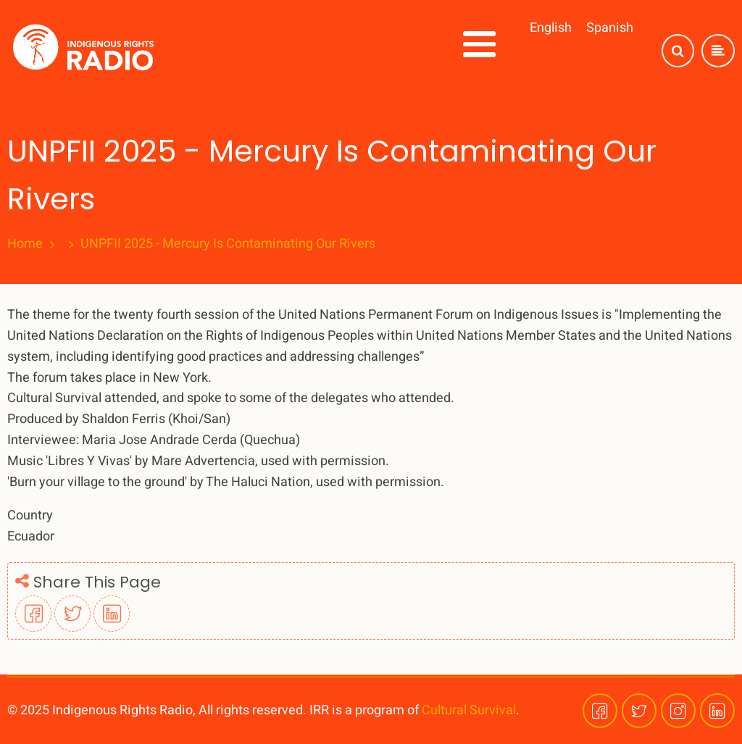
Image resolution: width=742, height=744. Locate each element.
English (551, 28)
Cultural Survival (469, 710)
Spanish (609, 28)
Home (25, 244)
